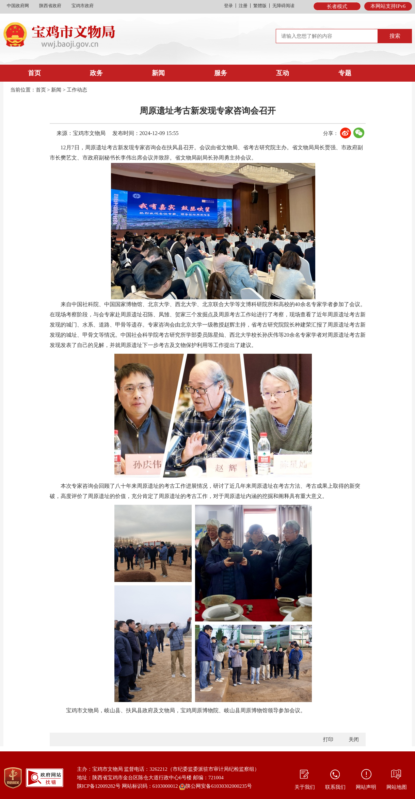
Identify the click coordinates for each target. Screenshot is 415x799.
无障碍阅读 (283, 5)
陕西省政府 (50, 5)
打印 (328, 739)
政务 (96, 73)
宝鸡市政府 (82, 5)
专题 (344, 73)
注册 (243, 5)
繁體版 (260, 5)
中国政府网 (18, 5)
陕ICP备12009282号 (99, 786)
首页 (34, 73)
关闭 (354, 739)
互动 (282, 73)
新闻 (158, 73)
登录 (228, 5)
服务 (220, 73)
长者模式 (337, 6)
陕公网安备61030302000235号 (215, 786)
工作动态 (77, 90)
